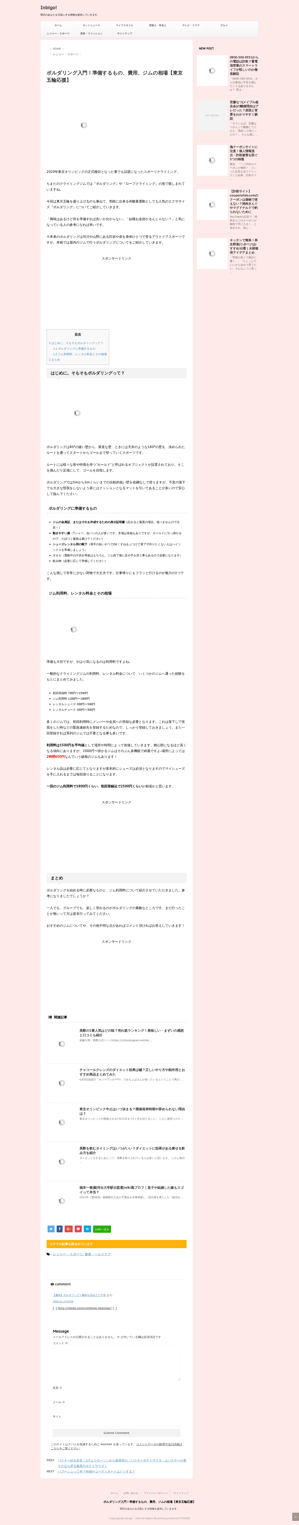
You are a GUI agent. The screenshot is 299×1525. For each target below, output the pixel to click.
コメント (60, 1343)
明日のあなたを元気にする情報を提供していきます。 (149, 1508)
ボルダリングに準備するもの (74, 348)
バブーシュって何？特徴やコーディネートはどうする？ (96, 1471)
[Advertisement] (117, 296)
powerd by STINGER (178, 1518)
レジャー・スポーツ (58, 33)
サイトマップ (124, 33)
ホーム (58, 25)
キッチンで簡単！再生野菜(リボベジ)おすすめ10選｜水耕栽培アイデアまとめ (244, 246)
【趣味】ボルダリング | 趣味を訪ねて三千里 (79, 1295)
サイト (57, 1416)
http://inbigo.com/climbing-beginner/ (85, 1308)
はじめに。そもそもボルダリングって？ (76, 343)
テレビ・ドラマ (191, 25)
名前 (57, 1388)
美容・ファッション (91, 33)
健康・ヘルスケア (98, 1254)
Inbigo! (48, 7)
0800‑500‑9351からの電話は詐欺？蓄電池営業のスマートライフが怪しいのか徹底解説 (244, 65)
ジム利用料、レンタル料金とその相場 (80, 354)
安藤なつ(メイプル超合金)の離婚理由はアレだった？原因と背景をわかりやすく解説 (244, 110)
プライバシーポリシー (156, 1493)
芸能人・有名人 (157, 25)
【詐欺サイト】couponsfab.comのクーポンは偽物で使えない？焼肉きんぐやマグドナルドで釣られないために (244, 201)
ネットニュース (91, 25)
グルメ (224, 25)
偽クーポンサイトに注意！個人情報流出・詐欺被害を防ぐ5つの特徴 (244, 153)
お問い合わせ (130, 1493)
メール (59, 1402)
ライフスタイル (124, 25)
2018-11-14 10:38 (63, 1301)
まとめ (54, 360)
